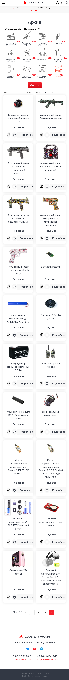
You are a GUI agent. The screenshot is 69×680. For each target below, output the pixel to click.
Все (6, 92)
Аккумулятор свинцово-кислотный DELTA (18, 367)
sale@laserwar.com (22, 659)
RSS (24, 676)
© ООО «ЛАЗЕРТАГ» (40, 673)
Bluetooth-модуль (51, 266)
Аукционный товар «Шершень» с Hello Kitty (18, 270)
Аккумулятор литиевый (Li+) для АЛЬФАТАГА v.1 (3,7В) (18, 318)
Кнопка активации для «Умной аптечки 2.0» (18, 118)
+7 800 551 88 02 (22, 656)
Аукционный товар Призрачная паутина (50, 116)
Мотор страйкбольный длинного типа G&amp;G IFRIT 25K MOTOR (18, 467)
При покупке (12, 8)
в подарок (34, 10)
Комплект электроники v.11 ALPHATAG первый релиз (18, 523)
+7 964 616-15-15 (47, 656)
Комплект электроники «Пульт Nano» (50, 522)
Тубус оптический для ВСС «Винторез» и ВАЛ (18, 415)
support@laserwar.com (47, 659)
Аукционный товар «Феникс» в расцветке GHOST (18, 218)
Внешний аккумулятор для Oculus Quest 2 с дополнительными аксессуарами (51, 577)
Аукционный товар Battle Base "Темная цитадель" (50, 166)
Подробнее (26, 134)
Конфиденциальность (37, 676)
